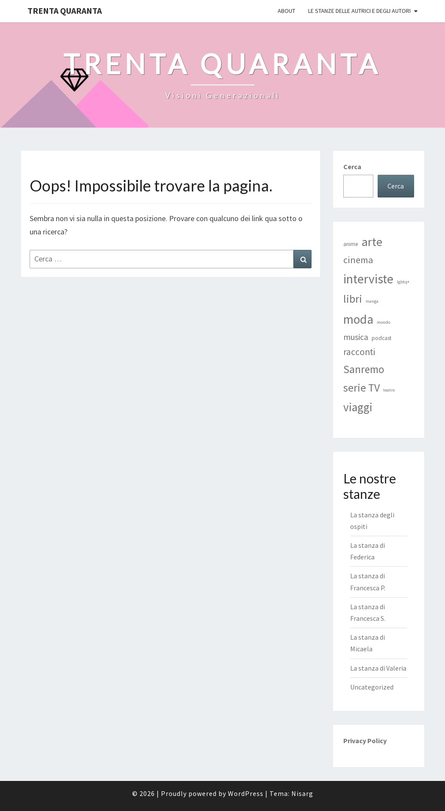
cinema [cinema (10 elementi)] (358, 260)
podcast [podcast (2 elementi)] (381, 338)
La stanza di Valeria (378, 668)
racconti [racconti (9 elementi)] (359, 352)
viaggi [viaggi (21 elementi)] (357, 407)
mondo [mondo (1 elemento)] (383, 322)
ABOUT (286, 11)
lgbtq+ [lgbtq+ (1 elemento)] (403, 282)
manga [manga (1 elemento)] (372, 301)
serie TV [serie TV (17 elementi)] (361, 388)
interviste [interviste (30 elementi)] (368, 279)
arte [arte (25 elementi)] (372, 241)
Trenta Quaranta (64, 10)
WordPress (245, 793)
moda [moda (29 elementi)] (358, 319)
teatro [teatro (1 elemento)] (389, 390)
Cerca (352, 166)
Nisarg (302, 793)
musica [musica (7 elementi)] (355, 336)
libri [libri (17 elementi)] (352, 299)
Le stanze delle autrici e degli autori (359, 11)
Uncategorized (372, 687)
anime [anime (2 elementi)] (350, 244)
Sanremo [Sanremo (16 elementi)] (363, 369)
